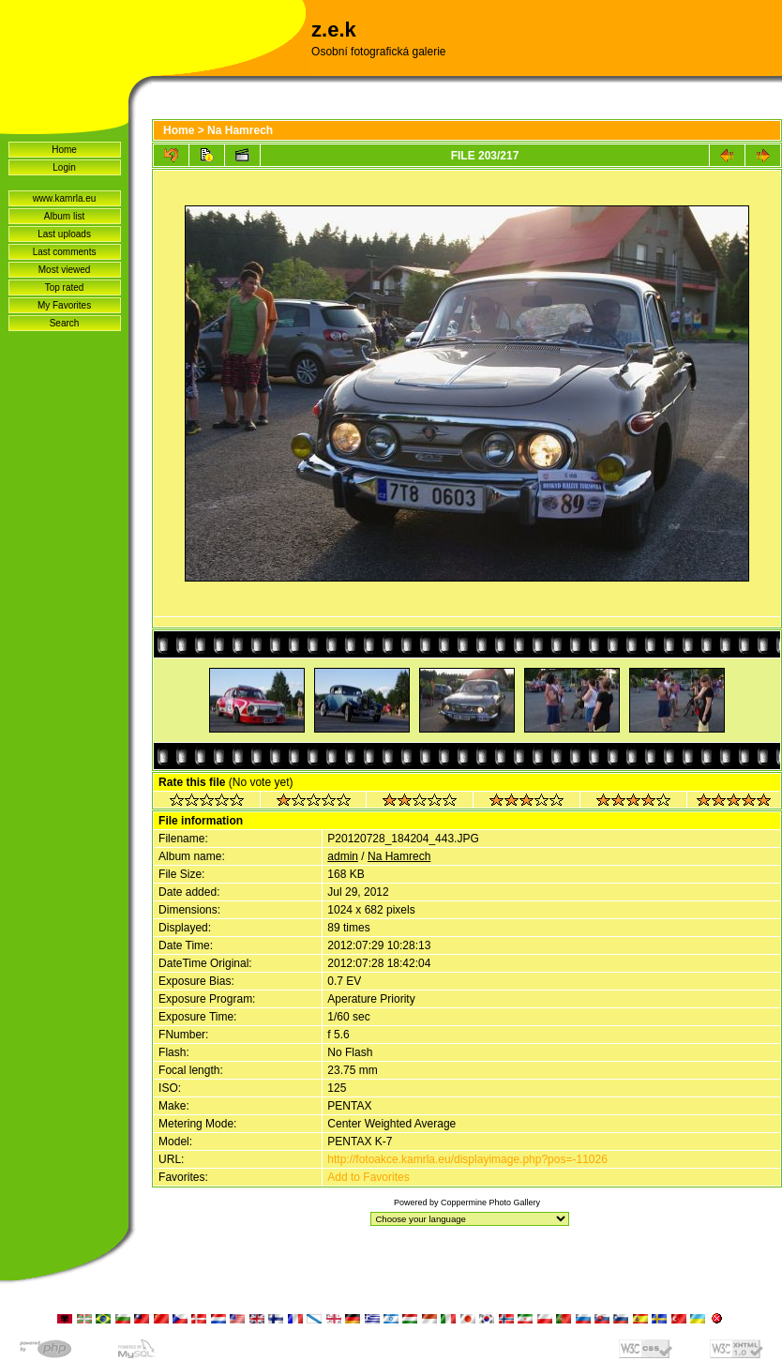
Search (65, 323)
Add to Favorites (368, 1177)
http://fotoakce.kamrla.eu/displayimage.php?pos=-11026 (467, 1159)
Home (64, 149)
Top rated (64, 287)
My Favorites (64, 305)
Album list (64, 216)
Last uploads (64, 234)
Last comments (65, 252)
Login (64, 167)
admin (342, 856)
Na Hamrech (240, 130)
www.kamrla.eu (65, 198)
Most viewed (64, 270)
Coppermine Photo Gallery (490, 1202)
